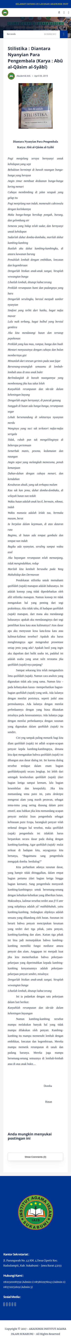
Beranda (11, 34)
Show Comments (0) (35, 1157)
